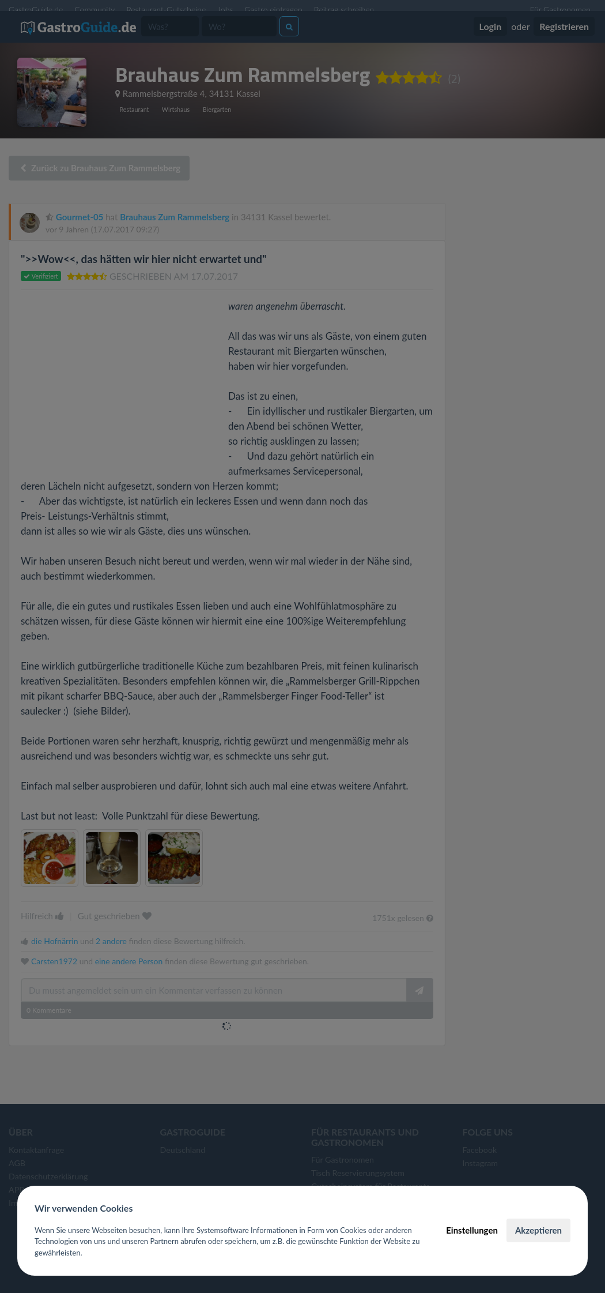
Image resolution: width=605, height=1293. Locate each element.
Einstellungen (472, 1230)
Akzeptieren (538, 1230)
